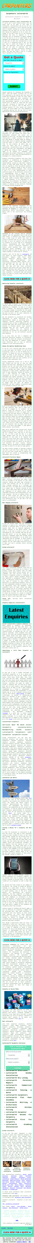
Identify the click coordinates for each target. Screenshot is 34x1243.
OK (30, 1242)
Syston (23, 1181)
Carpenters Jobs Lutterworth (23, 1197)
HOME (14, 10)
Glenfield (13, 1175)
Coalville (5, 1177)
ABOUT (21, 10)
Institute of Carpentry (9, 208)
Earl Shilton (27, 1187)
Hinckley (28, 1180)
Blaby (20, 1183)
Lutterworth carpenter (16, 567)
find (8, 1024)
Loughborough (13, 1189)
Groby (23, 1180)
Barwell (4, 1183)
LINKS (17, 10)
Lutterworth (25, 254)
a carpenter (25, 145)
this (20, 1018)
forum (10, 719)
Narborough (5, 1180)
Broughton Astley (25, 1177)
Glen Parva (5, 1181)
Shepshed (4, 1189)
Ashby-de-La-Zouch (15, 1180)
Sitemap (4, 1228)
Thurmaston (5, 1187)
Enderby (29, 1181)
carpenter (5, 30)
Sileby (4, 1186)
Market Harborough (26, 1178)
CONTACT (24, 10)
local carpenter (7, 494)
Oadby (20, 1175)
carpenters (29, 48)
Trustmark (5, 713)
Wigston (10, 1186)
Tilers (13, 1206)
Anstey (24, 1174)
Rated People (20, 693)
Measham (16, 1186)
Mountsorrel (27, 1183)
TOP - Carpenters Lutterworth (10, 1203)
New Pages (10, 1228)
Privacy (30, 1228)
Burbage (18, 1181)
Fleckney (13, 1177)
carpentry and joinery (8, 752)
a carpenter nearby (16, 644)
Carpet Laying (24, 1207)
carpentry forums (16, 825)
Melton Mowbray (19, 1184)
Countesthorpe (13, 1183)
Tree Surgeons (21, 1206)
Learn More (22, 1242)
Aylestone (28, 1184)
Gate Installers (13, 1207)
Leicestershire (14, 26)
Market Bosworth (14, 1178)
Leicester (12, 1187)
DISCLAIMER (30, 10)
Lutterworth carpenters (9, 944)
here (30, 798)
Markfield (28, 1175)
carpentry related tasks (13, 979)
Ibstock (12, 1181)
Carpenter (5, 1199)
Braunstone (19, 1187)
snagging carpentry (8, 955)
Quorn (22, 1186)
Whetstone (28, 1186)
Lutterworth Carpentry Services (13, 1043)
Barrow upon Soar (7, 1184)
